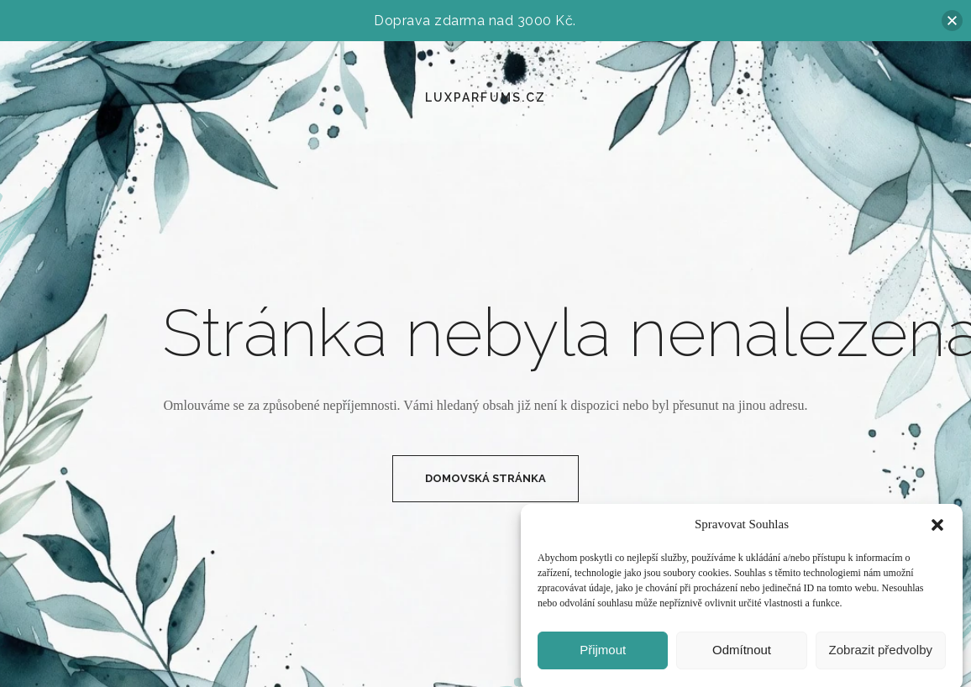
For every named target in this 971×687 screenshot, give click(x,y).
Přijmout (603, 655)
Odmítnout (741, 655)
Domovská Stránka (485, 478)
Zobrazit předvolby (880, 655)
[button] (937, 530)
